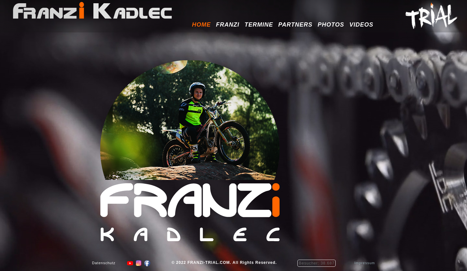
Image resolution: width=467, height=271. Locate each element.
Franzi (227, 24)
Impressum (364, 265)
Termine (259, 24)
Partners (295, 24)
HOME (201, 24)
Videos (361, 24)
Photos (330, 24)
